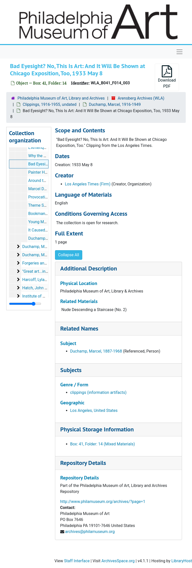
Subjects (71, 370)
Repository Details (83, 463)
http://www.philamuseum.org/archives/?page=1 (102, 501)
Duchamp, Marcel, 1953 (43, 254)
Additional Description (88, 268)
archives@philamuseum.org (89, 531)
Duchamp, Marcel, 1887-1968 (96, 351)
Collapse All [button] (68, 254)
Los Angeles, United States (94, 410)
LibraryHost (182, 560)
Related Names (79, 328)
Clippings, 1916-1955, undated (49, 104)
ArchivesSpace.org (118, 560)
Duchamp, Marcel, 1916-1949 (115, 104)
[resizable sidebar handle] (25, 304)
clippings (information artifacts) (98, 392)
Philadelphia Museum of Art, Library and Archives (61, 98)
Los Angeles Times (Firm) (87, 184)
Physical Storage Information (97, 429)
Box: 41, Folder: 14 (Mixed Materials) (102, 444)
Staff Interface (77, 560)
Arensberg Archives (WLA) (141, 98)
